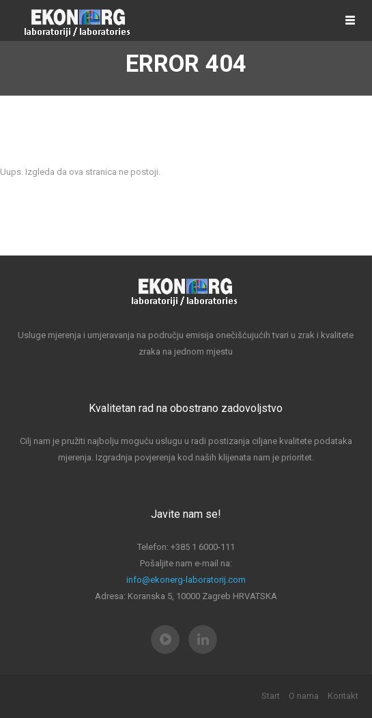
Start (270, 696)
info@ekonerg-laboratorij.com (186, 580)
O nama (304, 696)
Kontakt (343, 696)
